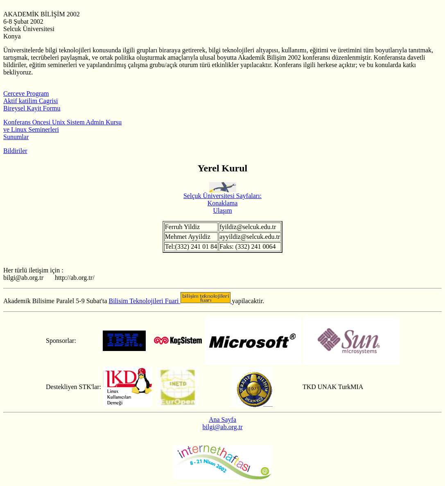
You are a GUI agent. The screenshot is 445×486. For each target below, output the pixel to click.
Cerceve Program (26, 93)
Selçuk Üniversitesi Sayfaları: (222, 193)
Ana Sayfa (222, 419)
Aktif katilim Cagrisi (30, 100)
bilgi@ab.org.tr (223, 426)
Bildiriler (15, 150)
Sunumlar (16, 136)
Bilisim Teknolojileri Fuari (145, 300)
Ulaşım (222, 210)
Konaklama (223, 203)
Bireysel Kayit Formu (32, 108)
